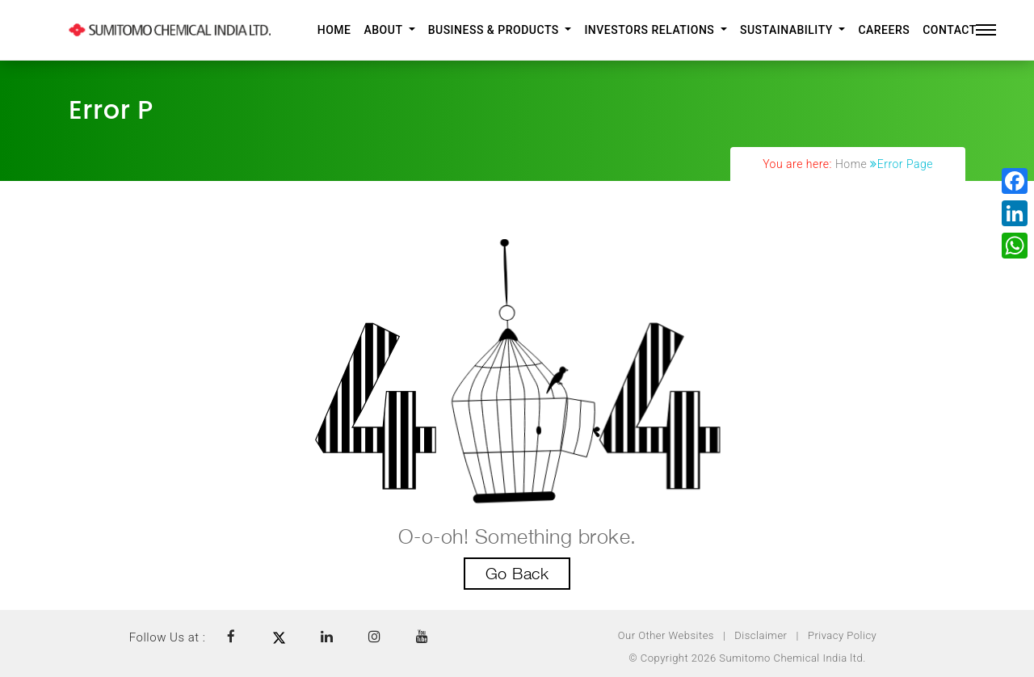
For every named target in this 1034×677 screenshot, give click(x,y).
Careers (884, 29)
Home (334, 29)
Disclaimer (760, 635)
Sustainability (788, 29)
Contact (950, 29)
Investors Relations (650, 29)
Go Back (517, 573)
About (385, 29)
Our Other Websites (666, 635)
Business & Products (495, 29)
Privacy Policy (842, 635)
